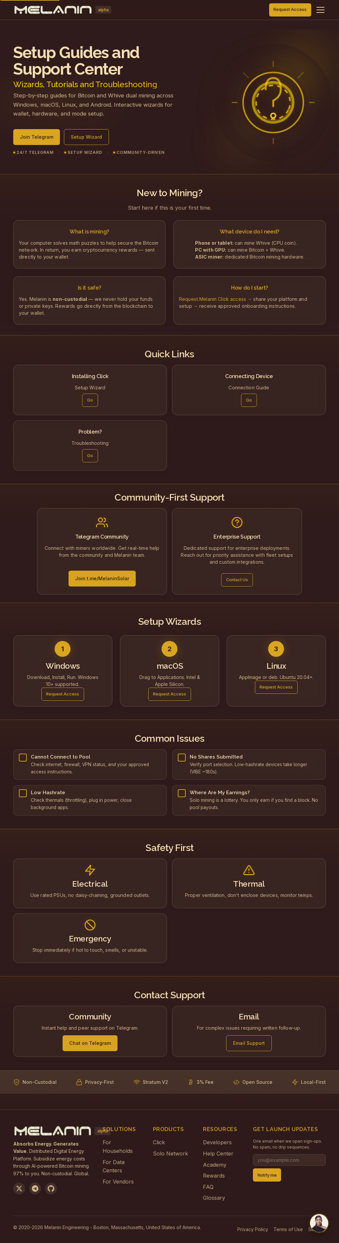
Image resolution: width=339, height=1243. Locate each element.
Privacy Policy (252, 1229)
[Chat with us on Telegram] (319, 1223)
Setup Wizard (86, 140)
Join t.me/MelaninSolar (102, 580)
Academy (214, 1164)
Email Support (249, 1044)
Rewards (214, 1175)
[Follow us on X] (19, 1188)
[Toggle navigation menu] (320, 10)
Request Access (290, 9)
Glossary (214, 1197)
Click (159, 1142)
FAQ (208, 1187)
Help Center (218, 1153)
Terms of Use (288, 1229)
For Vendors (118, 1181)
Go (90, 402)
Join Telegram (36, 140)
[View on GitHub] (51, 1188)
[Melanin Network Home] (62, 10)
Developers (217, 1142)
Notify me (267, 1175)
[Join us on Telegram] (35, 1188)
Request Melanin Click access (212, 300)
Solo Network (170, 1153)
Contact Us (237, 581)
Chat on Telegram (90, 1044)
